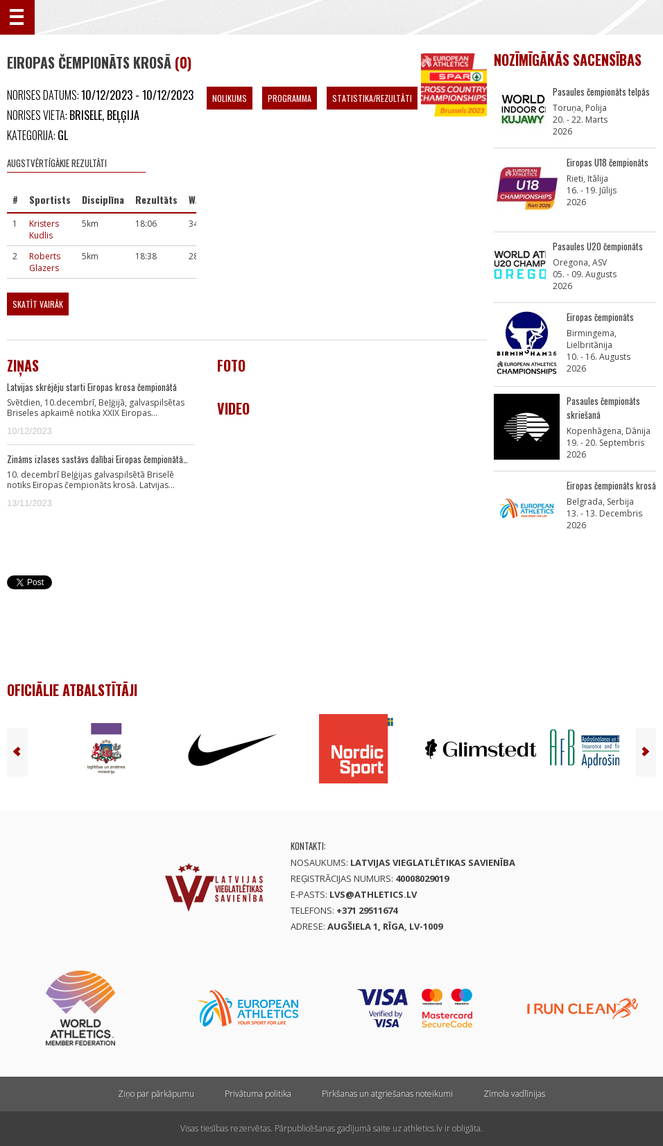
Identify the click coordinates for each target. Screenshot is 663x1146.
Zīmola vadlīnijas (514, 1094)
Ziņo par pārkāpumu (156, 1094)
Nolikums (229, 98)
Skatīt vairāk (37, 304)
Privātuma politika (258, 1094)
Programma (289, 98)
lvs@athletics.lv (373, 894)
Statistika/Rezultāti (372, 98)
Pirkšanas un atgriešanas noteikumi (387, 1094)
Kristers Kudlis (44, 229)
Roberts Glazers (44, 262)
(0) (183, 62)
